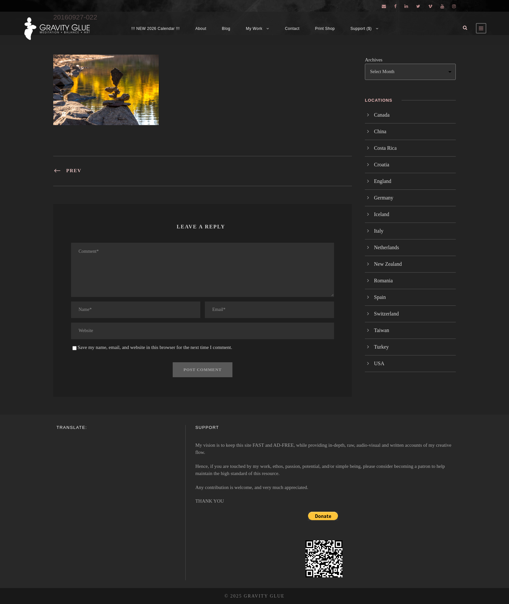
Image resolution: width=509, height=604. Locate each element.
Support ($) (361, 28)
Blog (226, 28)
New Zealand (388, 264)
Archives (373, 59)
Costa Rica (385, 148)
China (380, 131)
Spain (380, 297)
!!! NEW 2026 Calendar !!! (155, 28)
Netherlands (386, 247)
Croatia (381, 164)
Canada (382, 115)
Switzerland (386, 313)
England (382, 181)
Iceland (381, 214)
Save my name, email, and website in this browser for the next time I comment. (155, 347)
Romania (383, 280)
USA (379, 363)
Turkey (381, 347)
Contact (292, 28)
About (200, 28)
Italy (378, 231)
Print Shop (325, 28)
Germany (383, 197)
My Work (254, 28)
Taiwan (381, 330)
